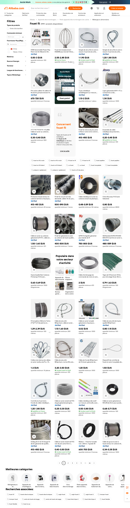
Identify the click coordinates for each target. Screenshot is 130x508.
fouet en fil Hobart (38, 165)
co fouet (69, 165)
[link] (127, 487)
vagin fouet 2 (74, 494)
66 (89, 463)
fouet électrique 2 (71, 499)
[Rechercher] (75, 8)
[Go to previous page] (59, 463)
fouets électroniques (25, 494)
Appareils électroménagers (47, 19)
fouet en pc (25, 504)
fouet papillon (99, 160)
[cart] (98, 8)
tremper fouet (103, 494)
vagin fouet (60, 494)
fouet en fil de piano (77, 170)
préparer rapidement (38, 170)
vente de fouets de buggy (31, 499)
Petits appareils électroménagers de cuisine (74, 19)
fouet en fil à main (37, 160)
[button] (66, 8)
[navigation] (16, 241)
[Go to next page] (94, 463)
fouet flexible (105, 499)
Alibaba (32, 19)
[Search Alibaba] (47, 8)
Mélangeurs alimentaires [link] (100, 19)
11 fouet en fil (71, 160)
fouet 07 (10, 494)
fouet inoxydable (95, 165)
